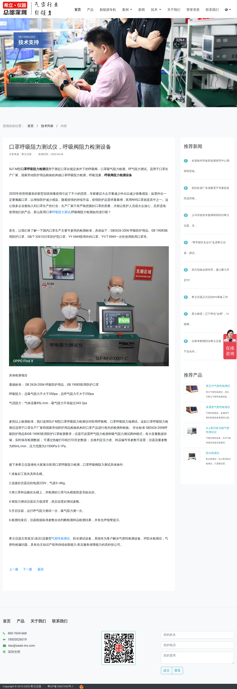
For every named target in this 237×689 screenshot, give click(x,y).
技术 (154, 10)
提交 (166, 670)
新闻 (141, 10)
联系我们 (212, 10)
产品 (90, 10)
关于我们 (173, 10)
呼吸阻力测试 (61, 212)
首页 (77, 10)
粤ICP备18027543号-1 (60, 686)
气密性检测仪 (60, 538)
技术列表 (47, 126)
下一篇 (27, 569)
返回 (40, 569)
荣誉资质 (193, 10)
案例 (125, 10)
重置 (177, 670)
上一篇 (13, 569)
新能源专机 (108, 10)
